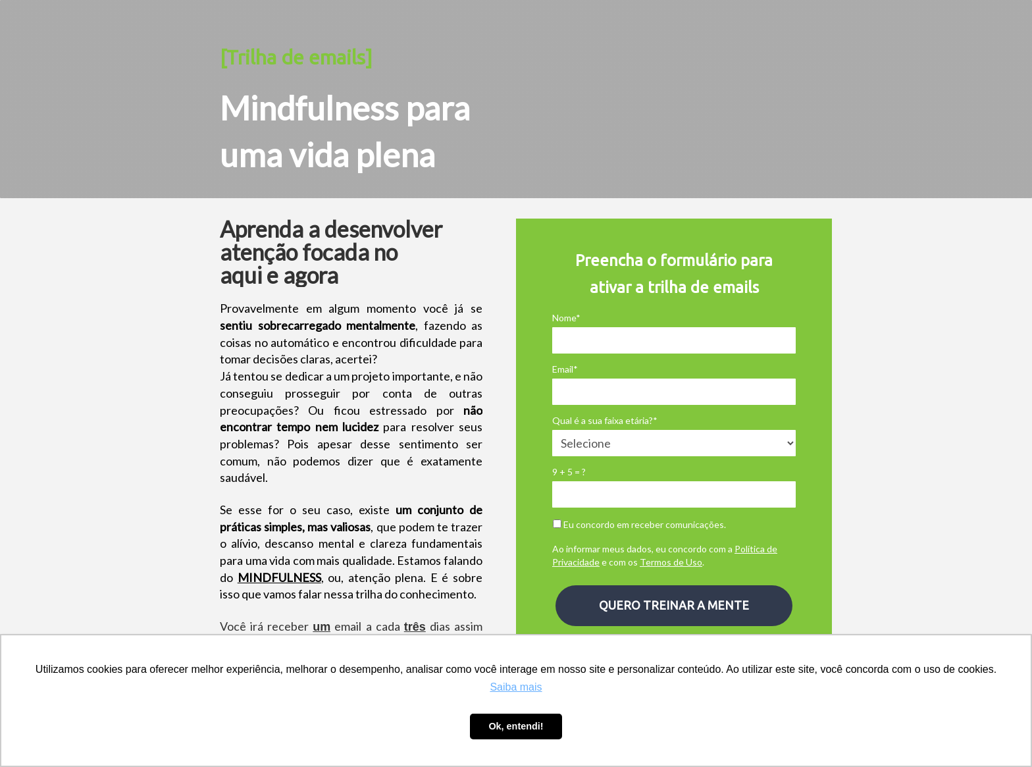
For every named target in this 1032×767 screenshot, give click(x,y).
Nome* (566, 317)
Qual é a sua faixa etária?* (605, 420)
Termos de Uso (671, 562)
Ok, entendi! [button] (515, 726)
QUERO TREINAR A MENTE (674, 605)
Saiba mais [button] (516, 687)
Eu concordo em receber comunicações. (639, 524)
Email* (565, 369)
